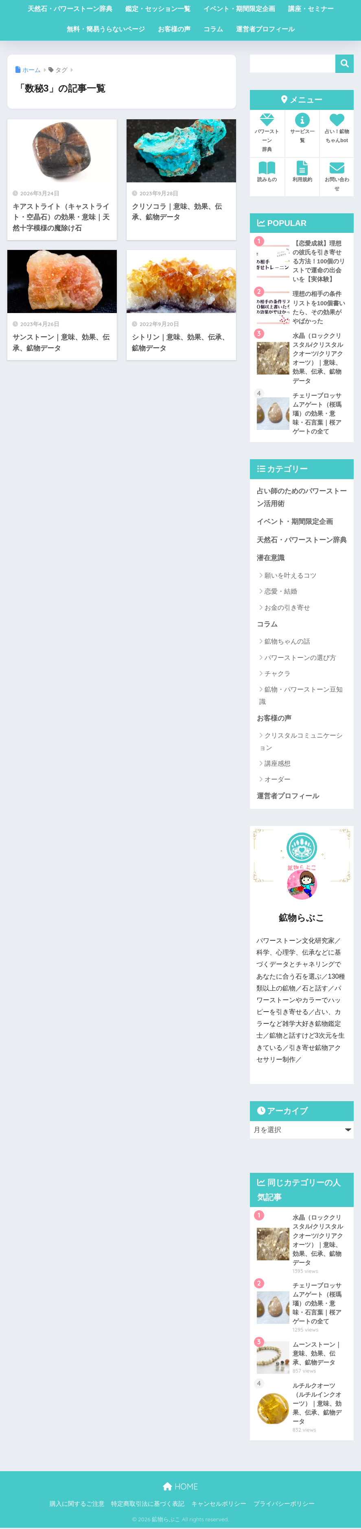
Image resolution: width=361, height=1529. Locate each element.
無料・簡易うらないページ (106, 29)
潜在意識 (270, 559)
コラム (213, 29)
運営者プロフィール (265, 29)
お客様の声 (174, 29)
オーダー (278, 780)
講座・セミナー (311, 8)
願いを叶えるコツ (291, 576)
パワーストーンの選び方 (300, 658)
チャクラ (278, 674)
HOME (180, 1488)
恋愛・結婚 (281, 592)
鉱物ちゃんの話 (287, 642)
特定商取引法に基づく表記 (147, 1505)
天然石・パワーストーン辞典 (70, 8)
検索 (344, 64)
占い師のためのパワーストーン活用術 (302, 498)
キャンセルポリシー (218, 1505)
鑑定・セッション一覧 (157, 8)
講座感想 (278, 764)
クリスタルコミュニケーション (301, 742)
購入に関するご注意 (77, 1505)
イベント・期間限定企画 (239, 8)
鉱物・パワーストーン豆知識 (301, 696)
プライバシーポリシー (284, 1505)
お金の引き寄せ (287, 608)
